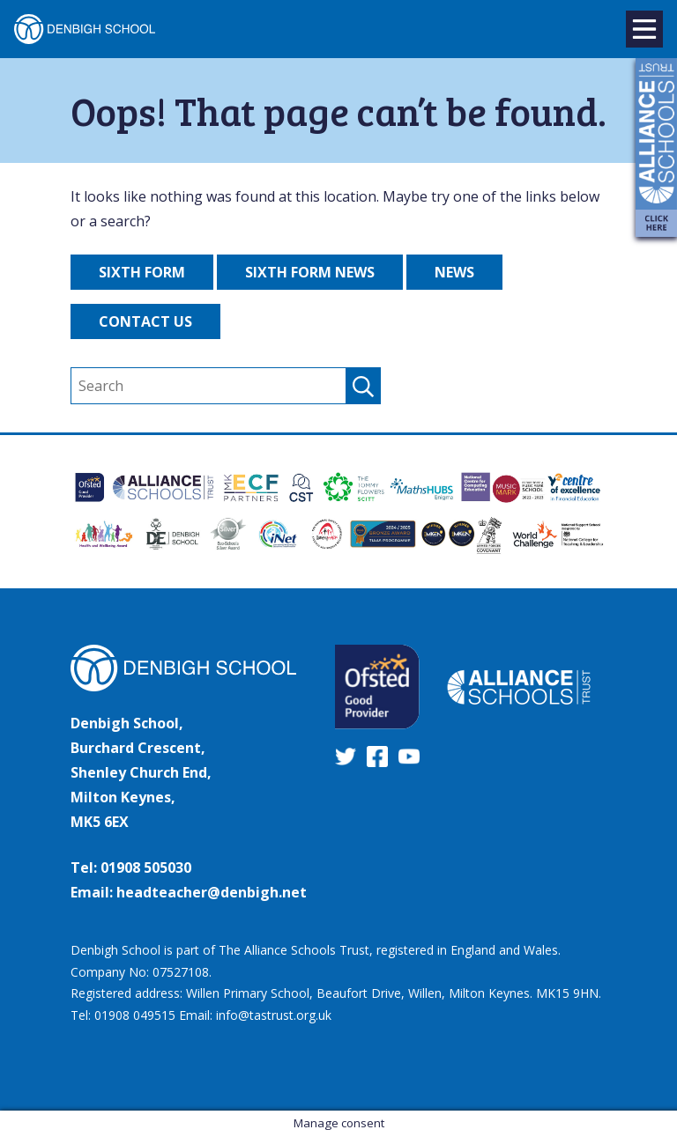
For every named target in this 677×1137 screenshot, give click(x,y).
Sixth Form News (310, 272)
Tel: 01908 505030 (131, 867)
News (454, 272)
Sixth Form (142, 272)
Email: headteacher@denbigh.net (189, 892)
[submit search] (363, 385)
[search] (226, 385)
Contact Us (145, 321)
